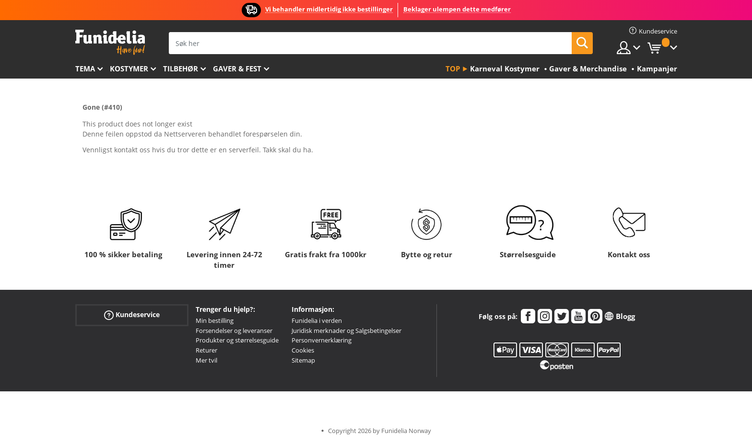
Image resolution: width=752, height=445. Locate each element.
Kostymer (129, 68)
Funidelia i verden (317, 320)
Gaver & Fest (237, 68)
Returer (206, 350)
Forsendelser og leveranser (234, 330)
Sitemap (303, 360)
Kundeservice (132, 315)
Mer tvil (206, 360)
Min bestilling (215, 320)
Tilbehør (180, 68)
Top (453, 68)
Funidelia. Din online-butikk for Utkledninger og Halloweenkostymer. (110, 42)
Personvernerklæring (322, 340)
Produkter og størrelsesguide (237, 340)
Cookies (303, 350)
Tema (85, 68)
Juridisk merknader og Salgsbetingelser (346, 330)
